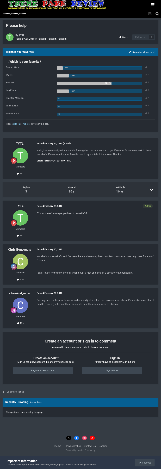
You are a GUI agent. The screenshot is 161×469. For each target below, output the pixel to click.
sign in (16, 124)
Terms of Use (13, 464)
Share (123, 37)
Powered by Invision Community (80, 450)
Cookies (103, 446)
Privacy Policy (73, 446)
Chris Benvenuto (19, 249)
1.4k (20, 279)
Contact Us (90, 446)
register (26, 124)
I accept (145, 462)
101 (20, 173)
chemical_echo (19, 293)
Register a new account (42, 370)
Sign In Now (112, 370)
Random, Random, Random (52, 38)
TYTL (21, 35)
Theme (58, 446)
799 (20, 323)
